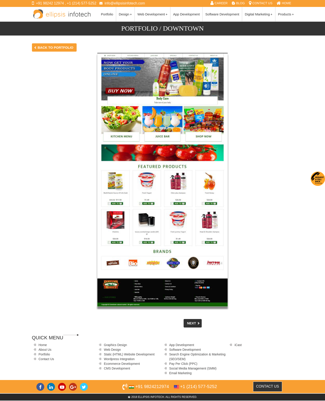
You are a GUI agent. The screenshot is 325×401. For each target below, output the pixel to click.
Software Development (222, 14)
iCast (238, 345)
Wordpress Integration (119, 359)
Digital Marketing (258, 14)
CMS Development (117, 368)
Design (125, 14)
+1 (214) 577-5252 (81, 3)
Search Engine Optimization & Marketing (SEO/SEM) (197, 357)
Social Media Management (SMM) (193, 368)
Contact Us (46, 359)
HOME (286, 3)
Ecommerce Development (122, 363)
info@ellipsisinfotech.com (125, 3)
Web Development (152, 14)
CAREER (221, 3)
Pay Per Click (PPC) (183, 363)
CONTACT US (262, 3)
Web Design (112, 349)
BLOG (240, 3)
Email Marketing (180, 373)
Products (286, 14)
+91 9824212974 (152, 386)
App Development (186, 14)
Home (43, 345)
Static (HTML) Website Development (129, 354)
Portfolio (107, 14)
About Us (45, 349)
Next (191, 323)
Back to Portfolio (55, 47)
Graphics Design (115, 345)
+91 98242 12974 (50, 3)
